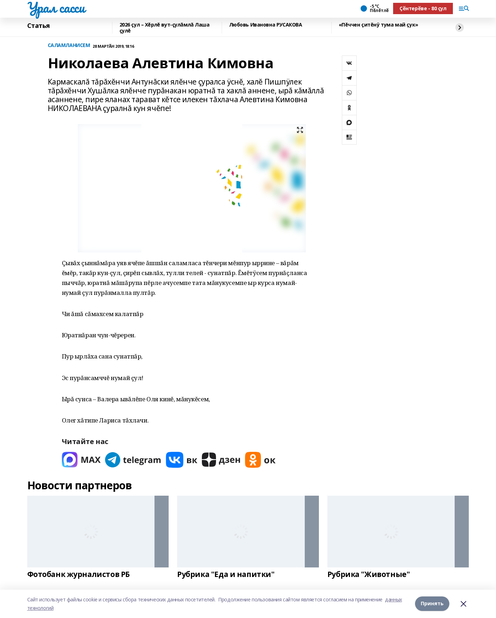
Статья (38, 26)
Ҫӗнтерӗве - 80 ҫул (422, 8)
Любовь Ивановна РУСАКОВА (265, 25)
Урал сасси (56, 7)
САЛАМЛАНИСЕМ (69, 45)
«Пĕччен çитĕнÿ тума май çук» (378, 25)
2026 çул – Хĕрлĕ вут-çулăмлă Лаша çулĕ (164, 28)
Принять (432, 603)
